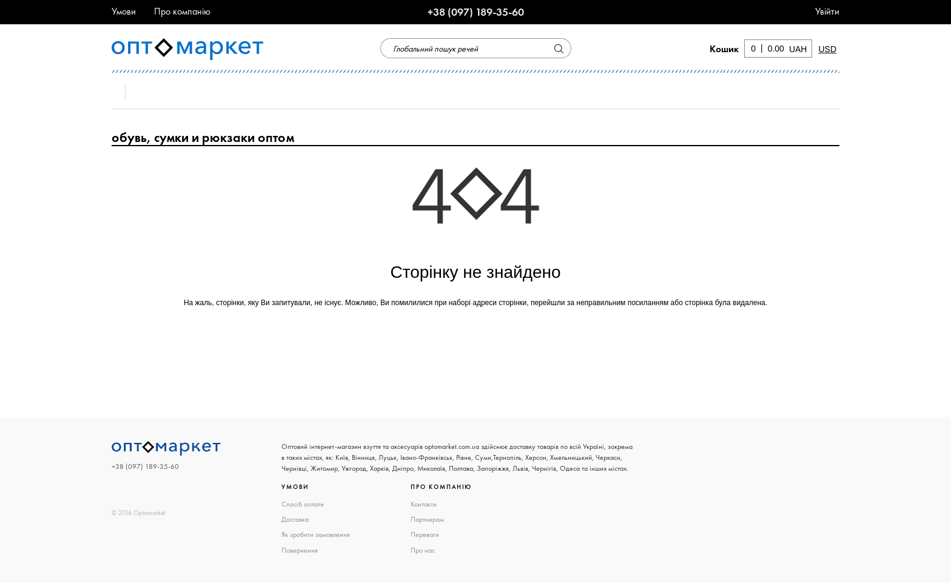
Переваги (425, 534)
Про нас (423, 550)
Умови (124, 11)
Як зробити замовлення (315, 534)
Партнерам (427, 519)
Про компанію (182, 11)
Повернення (299, 550)
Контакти (424, 504)
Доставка (295, 519)
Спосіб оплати (302, 504)
